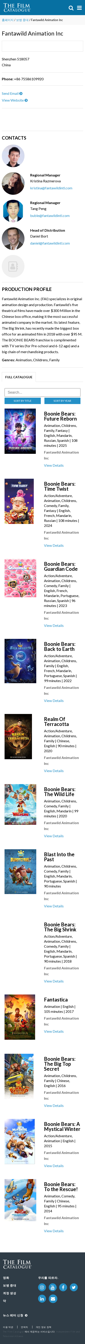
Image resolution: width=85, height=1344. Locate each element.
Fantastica (56, 1000)
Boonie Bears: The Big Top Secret (59, 1064)
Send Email (12, 93)
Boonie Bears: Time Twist (59, 486)
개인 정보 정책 (43, 1327)
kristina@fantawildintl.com (51, 188)
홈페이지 (8, 20)
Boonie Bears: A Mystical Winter (62, 1126)
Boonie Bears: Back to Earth (59, 646)
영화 (6, 1278)
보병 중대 (22, 20)
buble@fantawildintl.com (50, 215)
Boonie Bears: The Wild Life (59, 791)
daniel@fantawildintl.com (50, 243)
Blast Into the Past (59, 856)
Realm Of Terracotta (56, 721)
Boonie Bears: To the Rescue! (61, 1186)
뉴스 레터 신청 (15, 1315)
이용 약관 (8, 1327)
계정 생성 (9, 1293)
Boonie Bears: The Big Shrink (60, 926)
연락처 (24, 1327)
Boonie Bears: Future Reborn (60, 416)
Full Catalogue (18, 377)
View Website (15, 100)
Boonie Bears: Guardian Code (61, 566)
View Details (54, 465)
